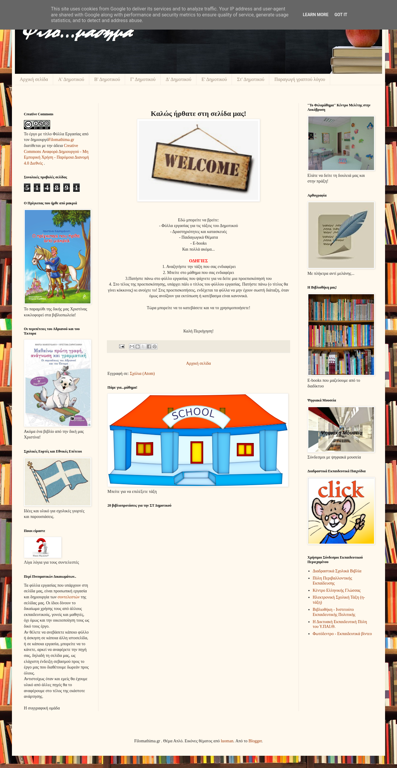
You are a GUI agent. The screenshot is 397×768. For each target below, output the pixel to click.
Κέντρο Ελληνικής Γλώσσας (337, 590)
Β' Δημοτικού (107, 79)
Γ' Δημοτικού (143, 79)
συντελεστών (69, 597)
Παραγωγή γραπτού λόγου (299, 79)
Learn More (315, 14)
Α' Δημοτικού (71, 79)
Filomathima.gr (61, 139)
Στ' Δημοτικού (250, 79)
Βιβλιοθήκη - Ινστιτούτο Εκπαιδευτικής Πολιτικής (334, 612)
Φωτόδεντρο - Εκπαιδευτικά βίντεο (342, 633)
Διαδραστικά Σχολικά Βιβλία (337, 571)
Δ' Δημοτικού (178, 79)
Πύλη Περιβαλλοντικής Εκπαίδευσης (332, 580)
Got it (340, 14)
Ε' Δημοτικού (214, 79)
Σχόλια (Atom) (142, 373)
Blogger (255, 741)
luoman (227, 741)
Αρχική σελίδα (34, 79)
